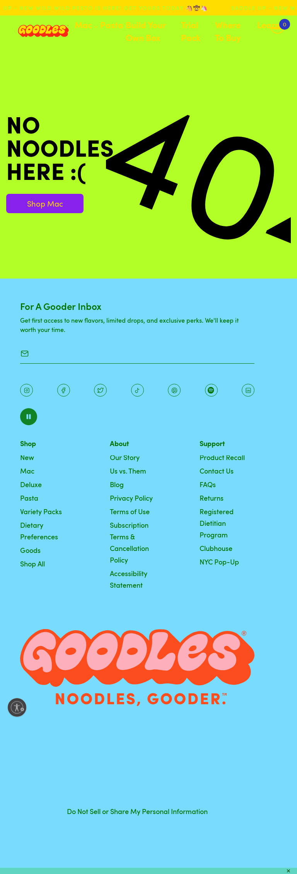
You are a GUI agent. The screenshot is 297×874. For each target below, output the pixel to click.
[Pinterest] (100, 390)
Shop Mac (45, 203)
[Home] (37, 31)
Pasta (111, 25)
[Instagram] (26, 390)
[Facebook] (63, 390)
